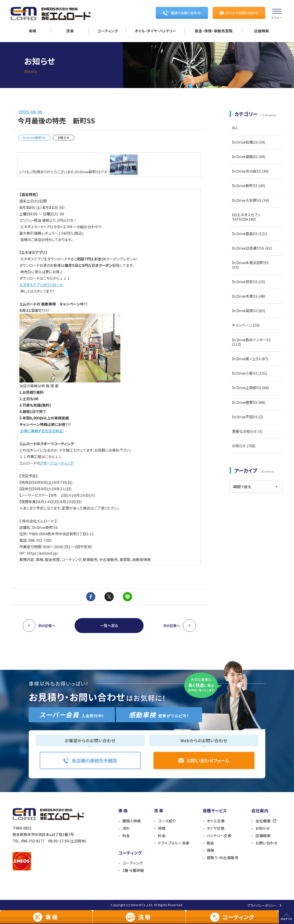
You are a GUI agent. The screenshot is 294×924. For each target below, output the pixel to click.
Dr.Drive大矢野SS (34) (250, 200)
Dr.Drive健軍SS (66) (248, 402)
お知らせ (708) (244, 445)
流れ (126, 828)
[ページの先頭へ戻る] (286, 917)
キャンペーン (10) (246, 325)
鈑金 (210, 843)
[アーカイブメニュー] (256, 486)
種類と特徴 (131, 821)
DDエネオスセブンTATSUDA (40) (246, 217)
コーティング (132, 863)
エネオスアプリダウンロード (41, 284)
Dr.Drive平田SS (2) (247, 416)
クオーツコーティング (56, 463)
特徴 (162, 828)
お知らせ (262, 828)
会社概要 (265, 821)
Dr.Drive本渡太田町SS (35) (250, 265)
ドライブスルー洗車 (173, 843)
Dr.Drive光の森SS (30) (250, 171)
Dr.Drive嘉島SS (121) (249, 233)
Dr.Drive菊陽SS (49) (248, 156)
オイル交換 (216, 821)
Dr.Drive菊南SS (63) (248, 310)
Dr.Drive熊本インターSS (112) (251, 342)
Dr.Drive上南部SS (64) (250, 387)
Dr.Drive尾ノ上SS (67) (250, 358)
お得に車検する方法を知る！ (41, 430)
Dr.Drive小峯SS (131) (249, 373)
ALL (235, 127)
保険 (210, 850)
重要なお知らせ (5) (247, 431)
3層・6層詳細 (133, 870)
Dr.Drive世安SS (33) (248, 281)
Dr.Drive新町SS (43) (248, 185)
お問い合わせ (266, 843)
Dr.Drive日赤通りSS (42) (252, 248)
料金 (126, 835)
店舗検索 (263, 835)
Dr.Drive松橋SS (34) (248, 142)
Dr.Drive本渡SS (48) (248, 296)
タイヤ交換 (215, 828)
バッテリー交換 (219, 835)
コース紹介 (167, 821)
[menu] (277, 14)
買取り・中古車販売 (222, 857)
